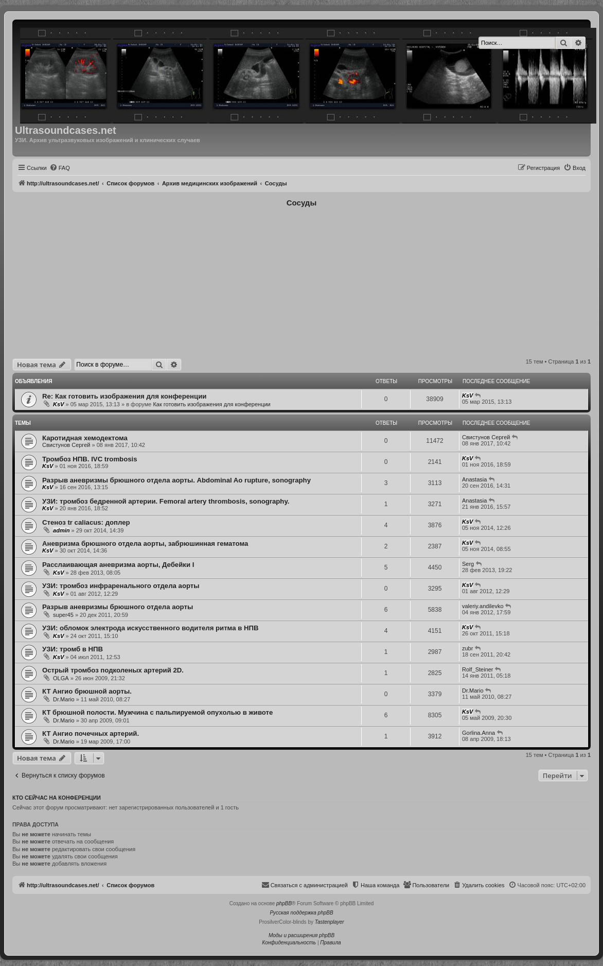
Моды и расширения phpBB (301, 935)
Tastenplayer (329, 922)
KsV (58, 404)
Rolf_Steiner (477, 669)
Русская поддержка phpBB (301, 913)
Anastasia (474, 479)
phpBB (284, 903)
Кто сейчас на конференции (56, 798)
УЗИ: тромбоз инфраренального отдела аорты (121, 586)
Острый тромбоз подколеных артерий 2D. (113, 670)
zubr (467, 648)
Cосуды (301, 202)
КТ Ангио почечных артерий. (90, 733)
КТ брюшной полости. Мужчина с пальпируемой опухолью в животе (157, 712)
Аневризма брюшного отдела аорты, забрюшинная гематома (145, 543)
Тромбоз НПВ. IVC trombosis (89, 459)
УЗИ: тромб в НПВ (72, 649)
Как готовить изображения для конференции (211, 404)
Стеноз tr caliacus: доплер (86, 522)
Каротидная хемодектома (85, 438)
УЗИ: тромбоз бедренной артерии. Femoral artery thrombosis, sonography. (165, 501)
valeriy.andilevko (483, 606)
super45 (63, 615)
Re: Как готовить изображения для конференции (124, 396)
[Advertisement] (301, 281)
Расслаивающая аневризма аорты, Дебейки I (118, 564)
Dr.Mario (64, 699)
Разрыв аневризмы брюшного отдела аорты (117, 607)
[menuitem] (59, 168)
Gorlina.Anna (478, 733)
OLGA (61, 678)
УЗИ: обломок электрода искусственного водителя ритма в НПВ (150, 628)
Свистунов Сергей (66, 445)
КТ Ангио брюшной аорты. (87, 691)
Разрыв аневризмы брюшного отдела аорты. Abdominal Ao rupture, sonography (176, 480)
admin (61, 530)
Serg (468, 564)
